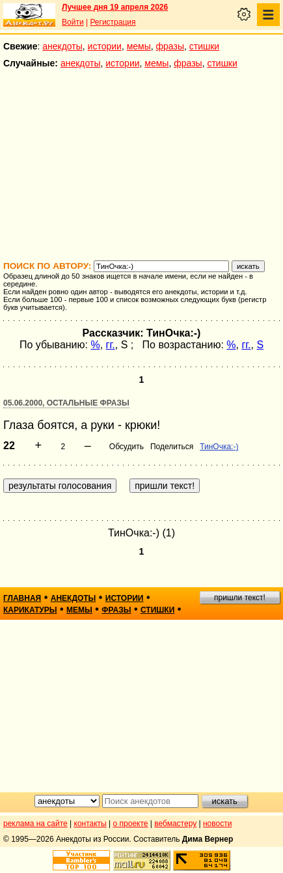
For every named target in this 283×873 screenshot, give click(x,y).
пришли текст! (239, 597)
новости (217, 823)
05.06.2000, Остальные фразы (66, 403)
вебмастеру (175, 823)
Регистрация (112, 22)
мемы (139, 46)
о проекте (130, 823)
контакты (90, 823)
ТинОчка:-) (219, 446)
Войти (73, 22)
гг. (110, 344)
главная (22, 598)
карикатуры (30, 610)
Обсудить (126, 446)
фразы (170, 46)
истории (105, 46)
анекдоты (62, 46)
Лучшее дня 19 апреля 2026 (115, 7)
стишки (204, 46)
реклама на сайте (35, 823)
